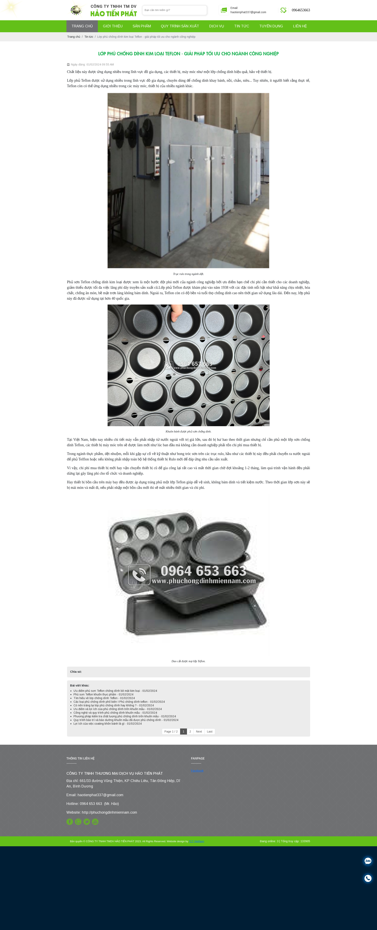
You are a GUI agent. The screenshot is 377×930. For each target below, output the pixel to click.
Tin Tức (241, 26)
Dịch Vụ (216, 26)
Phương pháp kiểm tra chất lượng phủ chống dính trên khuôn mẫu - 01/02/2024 (125, 716)
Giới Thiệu (113, 26)
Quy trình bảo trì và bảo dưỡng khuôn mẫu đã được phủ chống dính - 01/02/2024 (126, 720)
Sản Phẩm (142, 26)
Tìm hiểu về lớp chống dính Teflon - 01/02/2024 (104, 698)
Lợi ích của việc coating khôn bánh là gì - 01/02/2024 (108, 723)
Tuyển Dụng (271, 26)
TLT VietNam (196, 841)
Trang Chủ (82, 26)
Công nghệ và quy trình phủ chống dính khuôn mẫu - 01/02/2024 (115, 712)
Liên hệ (300, 26)
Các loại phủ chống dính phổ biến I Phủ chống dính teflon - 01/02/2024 (119, 701)
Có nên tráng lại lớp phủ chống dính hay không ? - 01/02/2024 (114, 705)
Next (199, 731)
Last (210, 731)
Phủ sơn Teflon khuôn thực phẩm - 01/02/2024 (103, 694)
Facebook (197, 770)
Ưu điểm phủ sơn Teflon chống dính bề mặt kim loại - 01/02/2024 (115, 690)
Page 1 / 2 (171, 731)
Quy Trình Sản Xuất (180, 26)
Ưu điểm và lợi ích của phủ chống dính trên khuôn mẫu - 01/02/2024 (118, 709)
